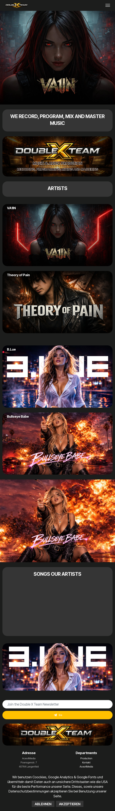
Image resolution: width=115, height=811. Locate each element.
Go (58, 715)
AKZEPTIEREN (69, 805)
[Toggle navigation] (107, 5)
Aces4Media (86, 766)
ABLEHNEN (43, 805)
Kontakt (86, 762)
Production (86, 758)
